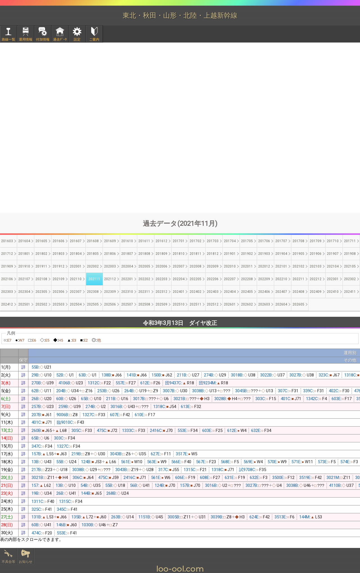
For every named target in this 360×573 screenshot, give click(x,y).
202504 (76, 304)
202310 (127, 292)
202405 (247, 292)
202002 (93, 266)
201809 (161, 254)
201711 (350, 241)
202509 (161, 304)
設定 (77, 39)
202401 (178, 292)
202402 (195, 292)
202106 (7, 279)
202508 (144, 304)
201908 (350, 254)
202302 (350, 279)
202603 (264, 304)
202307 (76, 292)
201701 (178, 241)
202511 (195, 304)
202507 (127, 304)
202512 (213, 304)
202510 (178, 304)
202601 (230, 304)
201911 (41, 266)
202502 (41, 304)
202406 (264, 292)
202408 (298, 292)
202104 (333, 266)
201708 (298, 241)
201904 (281, 254)
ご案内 (94, 39)
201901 (230, 254)
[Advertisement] (180, 166)
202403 (213, 292)
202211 (298, 279)
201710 (333, 241)
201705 (247, 241)
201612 (161, 241)
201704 (230, 241)
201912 (58, 266)
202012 (264, 266)
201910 (24, 266)
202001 (76, 266)
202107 (24, 279)
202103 (315, 266)
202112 (110, 279)
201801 (24, 254)
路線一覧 (8, 39)
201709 (315, 241)
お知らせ (25, 562)
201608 (93, 241)
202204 (178, 279)
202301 (333, 279)
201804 (76, 254)
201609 (110, 241)
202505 (93, 304)
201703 (213, 241)
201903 (264, 254)
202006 (161, 266)
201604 (24, 241)
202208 (247, 279)
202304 (24, 292)
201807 (127, 254)
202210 (281, 279)
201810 (178, 254)
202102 (298, 266)
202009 (213, 266)
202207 (230, 279)
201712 (7, 254)
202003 (110, 266)
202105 (350, 266)
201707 (281, 241)
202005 (144, 266)
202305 (41, 292)
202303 (7, 292)
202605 (298, 304)
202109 (58, 279)
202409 (315, 292)
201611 (144, 241)
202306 (58, 292)
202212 (315, 279)
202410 (333, 292)
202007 (178, 266)
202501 (24, 304)
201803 (58, 254)
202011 (247, 266)
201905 (298, 254)
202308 (93, 292)
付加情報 (43, 39)
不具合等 (8, 562)
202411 (350, 292)
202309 (110, 292)
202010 (230, 266)
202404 (230, 292)
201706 (264, 241)
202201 (127, 279)
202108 (41, 279)
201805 (93, 254)
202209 (264, 279)
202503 (58, 304)
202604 (281, 304)
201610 (127, 241)
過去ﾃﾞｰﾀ (60, 39)
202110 (76, 279)
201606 (58, 241)
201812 (213, 254)
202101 (281, 266)
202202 (144, 279)
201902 (247, 254)
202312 (161, 292)
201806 (110, 254)
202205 (195, 279)
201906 (315, 254)
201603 (7, 241)
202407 (281, 292)
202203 (161, 279)
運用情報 (25, 39)
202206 (213, 279)
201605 (41, 241)
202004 (127, 266)
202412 (7, 304)
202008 (195, 266)
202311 (144, 292)
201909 (7, 266)
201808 (144, 254)
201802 (41, 254)
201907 (333, 254)
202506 (110, 304)
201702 (195, 241)
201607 (76, 241)
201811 (195, 254)
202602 (247, 304)
